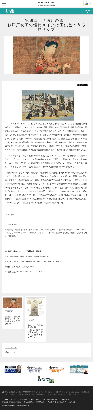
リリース (14, 399)
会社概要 (5, 399)
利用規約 (64, 399)
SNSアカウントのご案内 (45, 402)
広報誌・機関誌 (35, 399)
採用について (62, 402)
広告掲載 (23, 399)
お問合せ (72, 402)
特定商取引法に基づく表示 (11, 402)
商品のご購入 (29, 402)
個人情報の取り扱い (50, 399)
